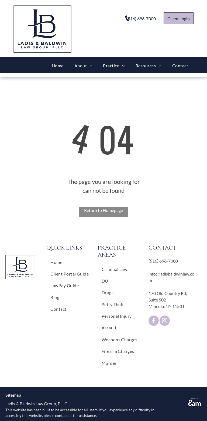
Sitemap (13, 394)
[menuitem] (57, 65)
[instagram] (165, 321)
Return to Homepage (103, 210)
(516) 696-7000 (163, 260)
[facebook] (154, 321)
